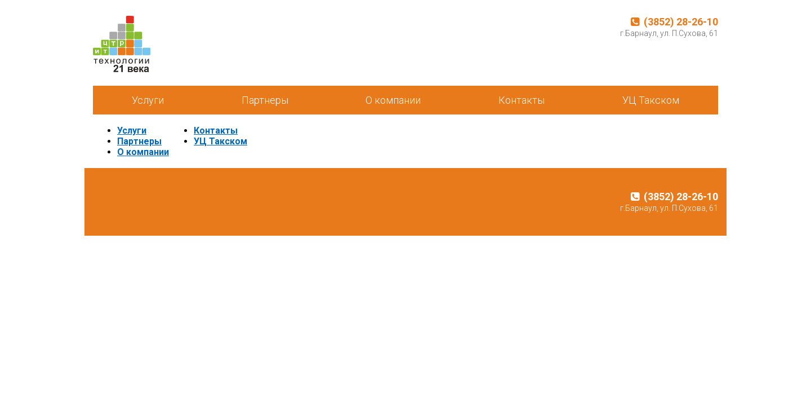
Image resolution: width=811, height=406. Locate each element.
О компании (393, 100)
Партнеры (265, 100)
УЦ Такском (650, 100)
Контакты (521, 100)
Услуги (148, 100)
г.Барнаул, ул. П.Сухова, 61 (669, 33)
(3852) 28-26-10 (674, 22)
